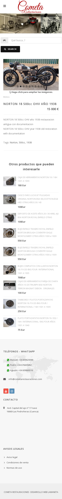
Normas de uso (14, 467)
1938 (29, 142)
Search (10, 49)
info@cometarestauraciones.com (25, 379)
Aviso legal (12, 457)
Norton (14, 142)
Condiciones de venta (17, 462)
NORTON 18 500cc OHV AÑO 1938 (30, 104)
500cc (22, 142)
